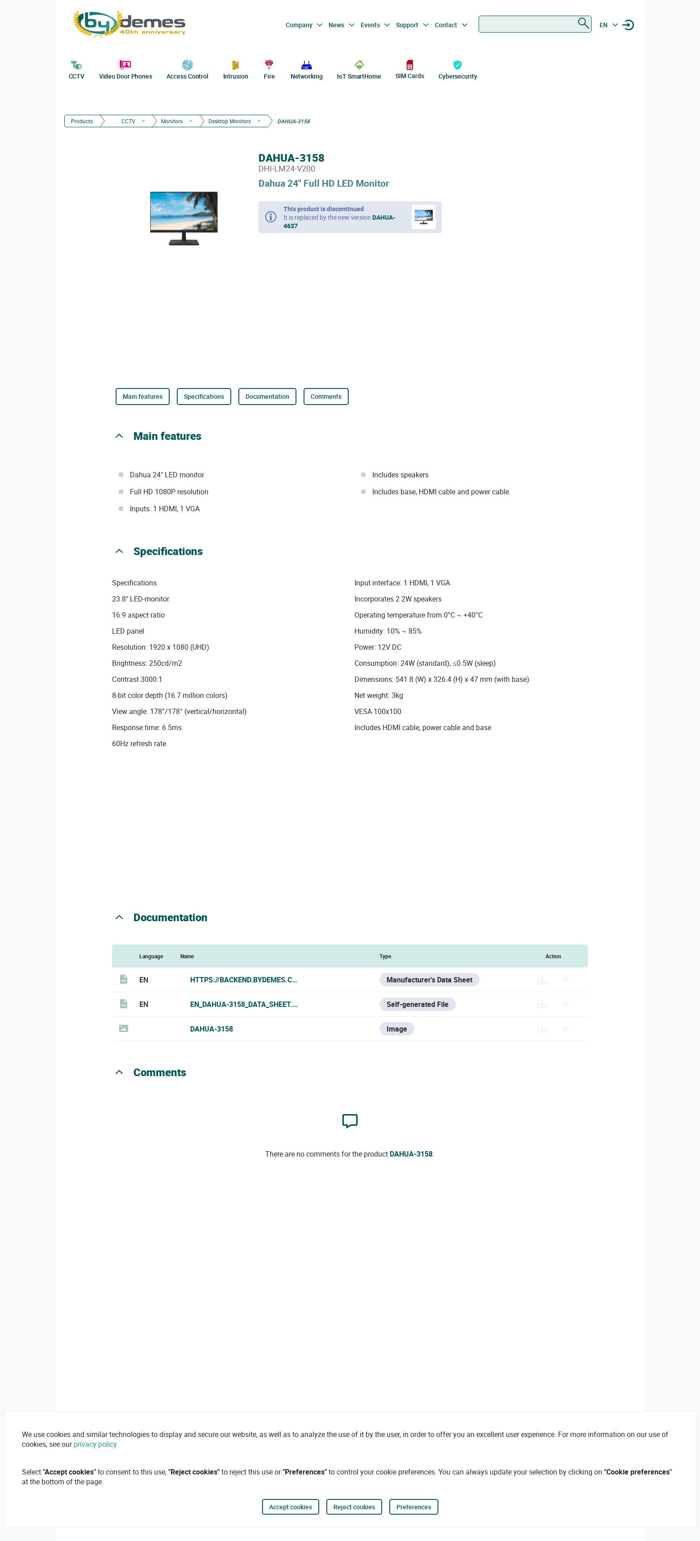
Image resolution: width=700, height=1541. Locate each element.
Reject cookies (354, 1507)
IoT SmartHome (359, 68)
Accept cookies (290, 1507)
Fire (269, 68)
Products (82, 121)
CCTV (77, 68)
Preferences (413, 1507)
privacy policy (95, 1444)
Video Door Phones (125, 68)
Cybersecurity (457, 68)
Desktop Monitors (229, 121)
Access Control (187, 68)
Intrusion (235, 68)
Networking (307, 68)
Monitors (172, 121)
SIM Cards (410, 69)
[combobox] (535, 24)
